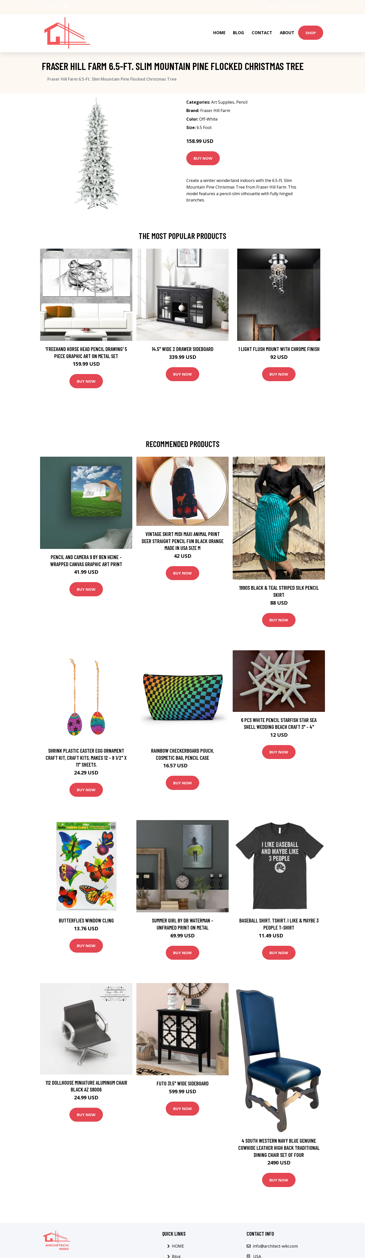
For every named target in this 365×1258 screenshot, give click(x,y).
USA (271, 6)
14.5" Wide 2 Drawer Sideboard (182, 342)
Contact (262, 29)
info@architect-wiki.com (299, 6)
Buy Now (203, 151)
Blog (238, 29)
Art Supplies (222, 95)
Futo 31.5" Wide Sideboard (183, 1076)
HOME (219, 29)
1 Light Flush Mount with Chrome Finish (279, 342)
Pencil (241, 95)
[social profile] (66, 7)
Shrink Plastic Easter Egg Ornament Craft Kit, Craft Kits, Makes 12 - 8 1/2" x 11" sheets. (86, 750)
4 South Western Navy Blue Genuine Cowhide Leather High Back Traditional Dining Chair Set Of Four (279, 1141)
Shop (310, 29)
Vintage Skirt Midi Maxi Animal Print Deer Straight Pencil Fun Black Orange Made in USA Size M (183, 534)
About (287, 29)
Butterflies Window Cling (86, 913)
